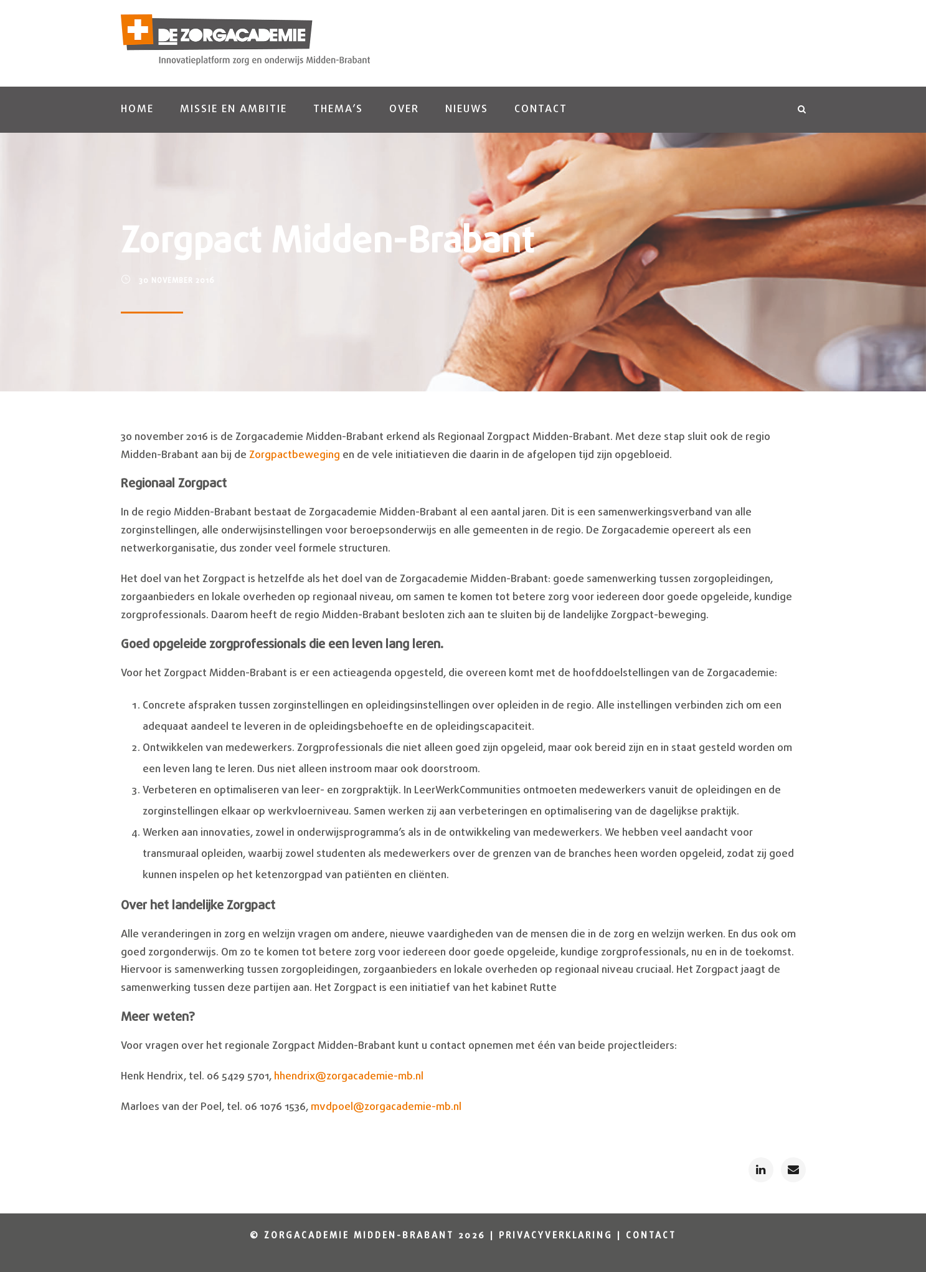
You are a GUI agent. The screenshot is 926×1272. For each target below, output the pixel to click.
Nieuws (466, 109)
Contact (540, 109)
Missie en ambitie (233, 109)
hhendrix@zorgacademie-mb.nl (348, 1076)
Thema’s (338, 109)
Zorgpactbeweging (294, 455)
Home (137, 109)
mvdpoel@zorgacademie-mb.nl (386, 1107)
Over (404, 109)
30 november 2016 (177, 281)
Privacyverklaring (556, 1236)
